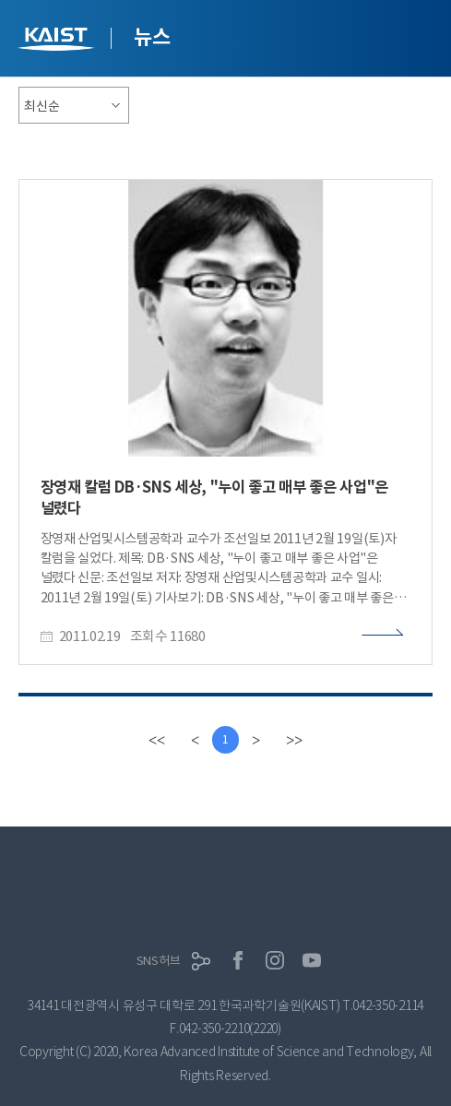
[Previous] (195, 740)
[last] (294, 740)
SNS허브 (158, 961)
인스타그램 (275, 960)
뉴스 (152, 37)
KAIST (58, 41)
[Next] (256, 740)
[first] (156, 740)
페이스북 (238, 960)
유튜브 (312, 960)
